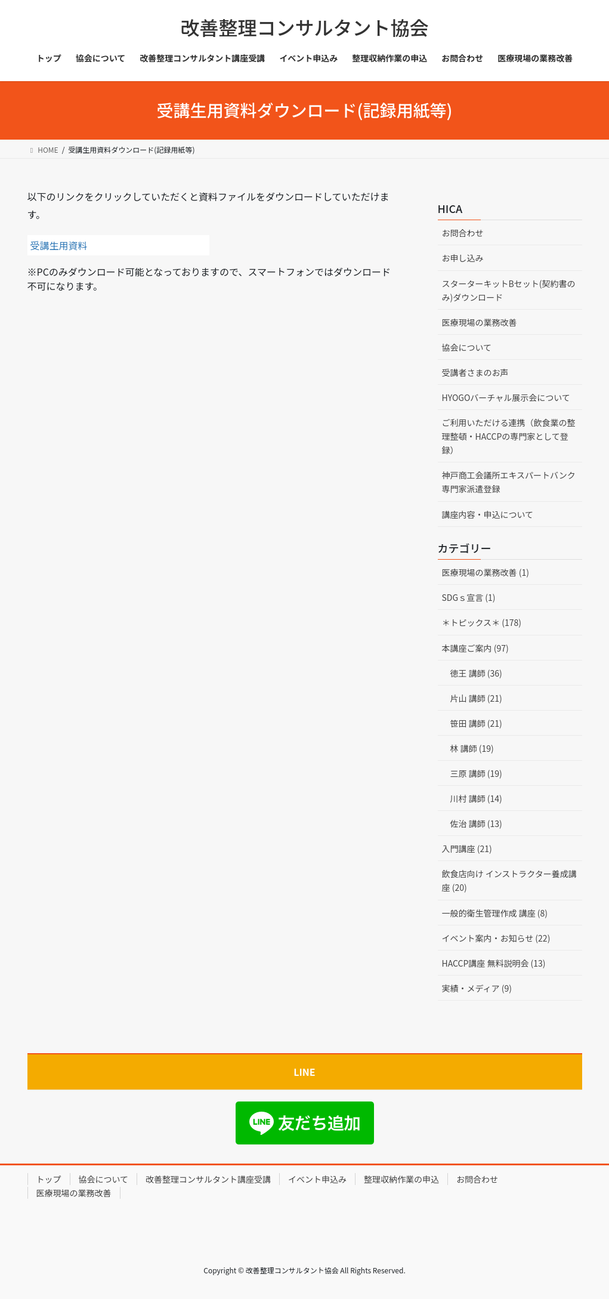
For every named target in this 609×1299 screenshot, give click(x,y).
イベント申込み (317, 1179)
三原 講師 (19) (476, 773)
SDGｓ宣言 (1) (469, 597)
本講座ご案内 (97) (475, 648)
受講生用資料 (59, 245)
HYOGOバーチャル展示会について (506, 397)
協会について (467, 347)
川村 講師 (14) (476, 798)
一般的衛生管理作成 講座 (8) (495, 913)
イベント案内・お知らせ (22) (496, 938)
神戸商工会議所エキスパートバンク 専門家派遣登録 (512, 482)
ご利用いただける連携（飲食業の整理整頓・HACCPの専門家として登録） (509, 436)
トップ (48, 1179)
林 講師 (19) (472, 748)
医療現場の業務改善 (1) (485, 572)
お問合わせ (463, 233)
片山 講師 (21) (476, 698)
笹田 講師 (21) (476, 723)
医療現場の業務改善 (479, 322)
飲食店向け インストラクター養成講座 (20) (509, 880)
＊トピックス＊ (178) (482, 622)
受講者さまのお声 (475, 372)
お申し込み (463, 258)
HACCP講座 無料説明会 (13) (494, 963)
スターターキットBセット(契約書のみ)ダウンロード (509, 290)
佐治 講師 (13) (476, 823)
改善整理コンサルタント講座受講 (208, 1179)
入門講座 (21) (467, 848)
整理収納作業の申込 (401, 1179)
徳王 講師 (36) (476, 673)
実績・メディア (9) (477, 988)
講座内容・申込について (488, 514)
